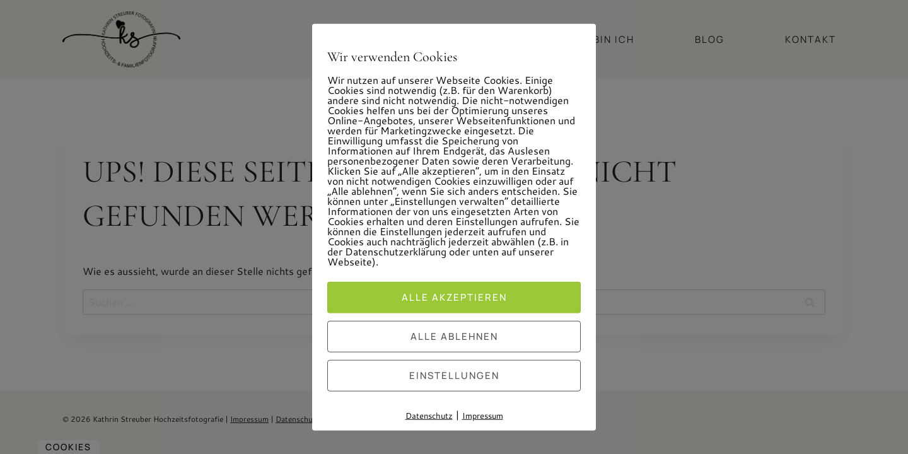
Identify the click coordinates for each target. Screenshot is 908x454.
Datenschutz (429, 415)
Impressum (482, 415)
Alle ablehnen (454, 336)
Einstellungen (454, 375)
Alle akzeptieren (454, 297)
